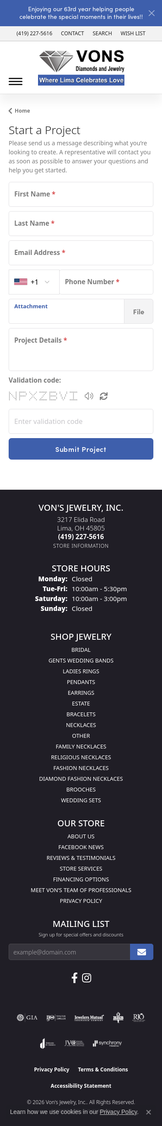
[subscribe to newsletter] (141, 952)
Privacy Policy (81, 901)
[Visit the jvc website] (74, 1043)
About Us (81, 836)
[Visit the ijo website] (56, 1017)
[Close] (151, 13)
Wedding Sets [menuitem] (81, 800)
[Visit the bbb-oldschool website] (118, 1017)
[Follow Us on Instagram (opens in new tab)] (86, 978)
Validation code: (35, 380)
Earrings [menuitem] (81, 692)
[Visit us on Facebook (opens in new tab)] (74, 978)
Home (22, 110)
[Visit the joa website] (47, 1043)
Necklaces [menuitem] (81, 725)
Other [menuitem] (81, 735)
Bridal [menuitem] (81, 650)
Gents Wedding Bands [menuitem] (81, 660)
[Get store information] (81, 545)
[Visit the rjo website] (138, 1017)
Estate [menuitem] (81, 703)
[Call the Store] (81, 536)
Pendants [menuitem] (81, 682)
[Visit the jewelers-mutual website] (89, 1017)
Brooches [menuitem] (81, 789)
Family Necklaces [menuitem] (81, 746)
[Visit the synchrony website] (107, 1043)
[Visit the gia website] (27, 1017)
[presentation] (66, 311)
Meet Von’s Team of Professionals (81, 890)
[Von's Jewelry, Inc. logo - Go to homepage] (81, 68)
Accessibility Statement (81, 1085)
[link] (34, 33)
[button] (102, 33)
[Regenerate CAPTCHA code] (103, 396)
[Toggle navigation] (15, 81)
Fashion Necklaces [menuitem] (80, 768)
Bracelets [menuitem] (81, 714)
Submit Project (81, 449)
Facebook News (81, 847)
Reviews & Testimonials (81, 858)
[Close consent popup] (148, 1112)
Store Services (81, 868)
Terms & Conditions (103, 1069)
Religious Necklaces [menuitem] (81, 757)
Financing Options (81, 879)
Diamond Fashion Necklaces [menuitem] (81, 778)
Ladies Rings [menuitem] (81, 671)
